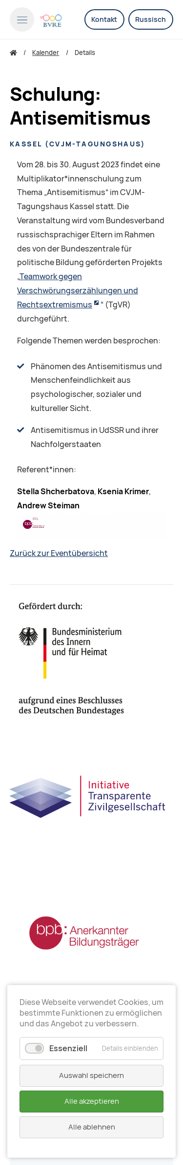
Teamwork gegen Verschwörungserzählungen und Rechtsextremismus (77, 290)
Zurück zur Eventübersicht (59, 553)
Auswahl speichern (91, 1075)
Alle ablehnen (91, 1127)
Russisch (150, 19)
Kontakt (104, 19)
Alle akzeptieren (91, 1101)
